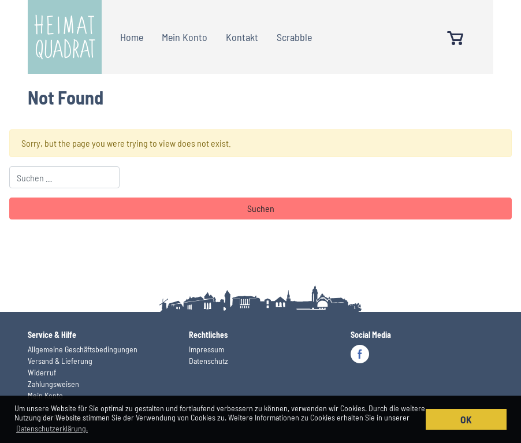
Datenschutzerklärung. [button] (52, 428)
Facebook (360, 354)
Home (131, 37)
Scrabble (294, 37)
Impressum (206, 349)
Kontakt (242, 37)
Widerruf (42, 372)
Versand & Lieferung (60, 361)
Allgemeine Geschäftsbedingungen (82, 349)
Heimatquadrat (65, 37)
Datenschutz (208, 361)
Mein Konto (184, 37)
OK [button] (466, 419)
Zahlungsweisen (53, 384)
